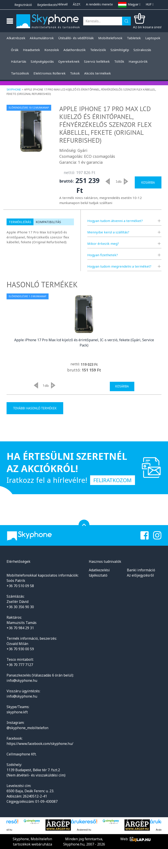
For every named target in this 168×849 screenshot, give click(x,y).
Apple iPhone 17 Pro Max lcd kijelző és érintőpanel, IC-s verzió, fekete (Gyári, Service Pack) (84, 342)
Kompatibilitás (48, 222)
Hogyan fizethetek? (102, 255)
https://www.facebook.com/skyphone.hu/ (40, 743)
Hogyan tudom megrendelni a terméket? (119, 266)
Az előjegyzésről (140, 575)
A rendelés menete (99, 4)
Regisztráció (23, 5)
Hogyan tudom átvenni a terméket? (115, 220)
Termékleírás (20, 222)
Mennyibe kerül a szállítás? (108, 232)
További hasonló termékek (35, 408)
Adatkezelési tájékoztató (99, 573)
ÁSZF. (77, 4)
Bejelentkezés (47, 5)
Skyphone (14, 89)
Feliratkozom (112, 480)
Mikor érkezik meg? (103, 243)
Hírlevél (62, 4)
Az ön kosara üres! (147, 27)
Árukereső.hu (84, 829)
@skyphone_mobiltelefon (27, 727)
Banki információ (141, 570)
